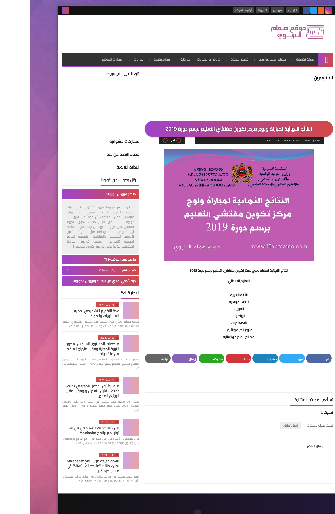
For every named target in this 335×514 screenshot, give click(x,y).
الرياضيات (208, 311)
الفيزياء (209, 304)
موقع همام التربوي (252, 506)
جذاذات (155, 55)
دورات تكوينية (275, 55)
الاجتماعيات (209, 318)
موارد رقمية (132, 55)
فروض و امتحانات (178, 55)
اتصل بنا (232, 10)
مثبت (246, 136)
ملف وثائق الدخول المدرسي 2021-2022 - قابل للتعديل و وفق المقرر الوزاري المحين (62, 386)
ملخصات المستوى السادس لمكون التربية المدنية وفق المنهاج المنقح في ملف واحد (62, 344)
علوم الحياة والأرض (208, 325)
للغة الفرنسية (209, 297)
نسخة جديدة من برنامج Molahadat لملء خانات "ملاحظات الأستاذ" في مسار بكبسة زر (62, 461)
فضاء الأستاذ (210, 55)
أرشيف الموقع (213, 10)
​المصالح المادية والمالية (209, 332)
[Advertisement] (117, 30)
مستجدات (237, 136)
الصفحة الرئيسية (262, 136)
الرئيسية (262, 10)
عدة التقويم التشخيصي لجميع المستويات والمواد (66, 309)
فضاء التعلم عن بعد (242, 55)
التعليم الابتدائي (209, 276)
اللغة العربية (209, 290)
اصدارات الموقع (82, 55)
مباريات (108, 55)
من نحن (247, 10)
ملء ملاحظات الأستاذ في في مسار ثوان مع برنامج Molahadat (62, 426)
